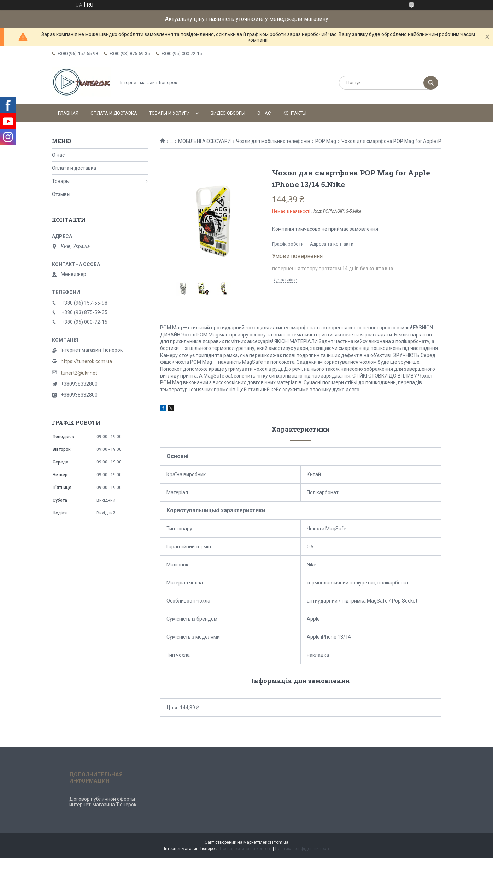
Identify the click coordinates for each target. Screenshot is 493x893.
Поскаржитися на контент (246, 848)
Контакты (294, 113)
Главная (68, 113)
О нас (264, 113)
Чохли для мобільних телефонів (273, 141)
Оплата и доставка (113, 113)
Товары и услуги (169, 113)
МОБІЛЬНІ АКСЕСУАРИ (204, 141)
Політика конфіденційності (302, 848)
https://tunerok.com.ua (86, 361)
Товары (61, 181)
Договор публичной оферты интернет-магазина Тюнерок (102, 801)
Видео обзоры (228, 113)
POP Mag (325, 141)
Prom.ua (280, 842)
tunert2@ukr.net (79, 373)
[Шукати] (430, 83)
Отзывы (61, 194)
